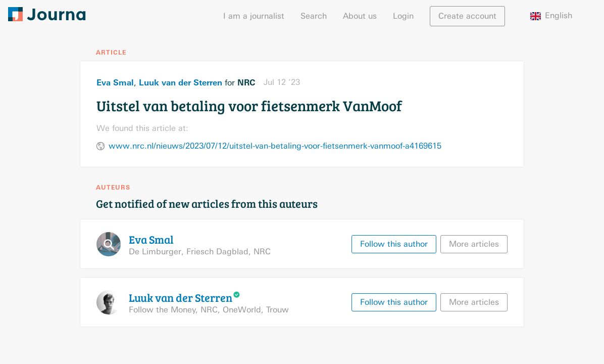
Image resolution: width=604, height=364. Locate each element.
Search (313, 16)
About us (360, 16)
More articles (474, 244)
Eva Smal (115, 82)
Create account (467, 16)
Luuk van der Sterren (180, 82)
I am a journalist (253, 16)
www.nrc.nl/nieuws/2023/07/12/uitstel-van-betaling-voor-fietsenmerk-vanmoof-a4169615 (275, 146)
